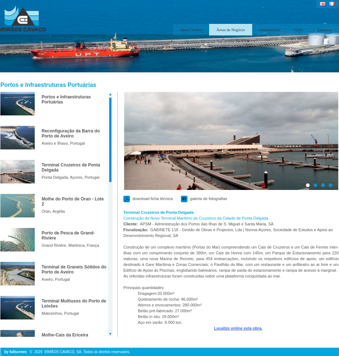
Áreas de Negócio (230, 29)
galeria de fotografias (208, 198)
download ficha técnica (152, 198)
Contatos (324, 29)
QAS (299, 29)
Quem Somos (191, 29)
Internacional (269, 29)
